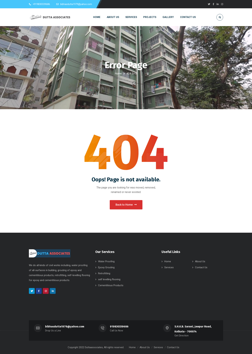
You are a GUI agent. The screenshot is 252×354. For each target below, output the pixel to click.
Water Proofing (106, 261)
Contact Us (201, 267)
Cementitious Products (110, 285)
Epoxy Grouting (106, 267)
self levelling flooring (109, 279)
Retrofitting (104, 273)
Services (169, 267)
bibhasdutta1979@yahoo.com (64, 326)
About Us (200, 261)
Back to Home (126, 204)
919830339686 (119, 326)
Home (118, 73)
